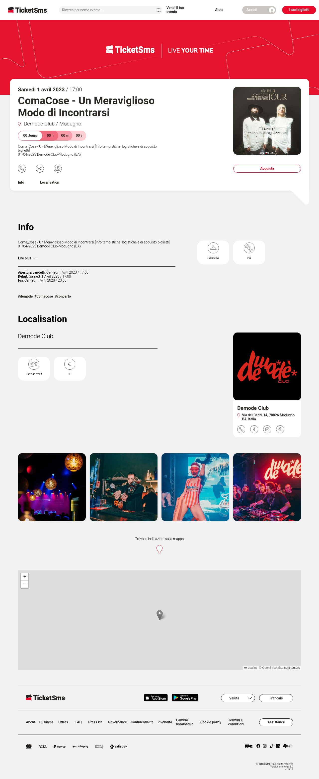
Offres (63, 722)
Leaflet (250, 667)
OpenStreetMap (272, 667)
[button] (160, 615)
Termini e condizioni (236, 722)
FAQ (79, 722)
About (30, 722)
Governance (117, 722)
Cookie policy (210, 722)
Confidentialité (142, 722)
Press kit (95, 722)
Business (46, 722)
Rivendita (165, 722)
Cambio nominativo (184, 722)
